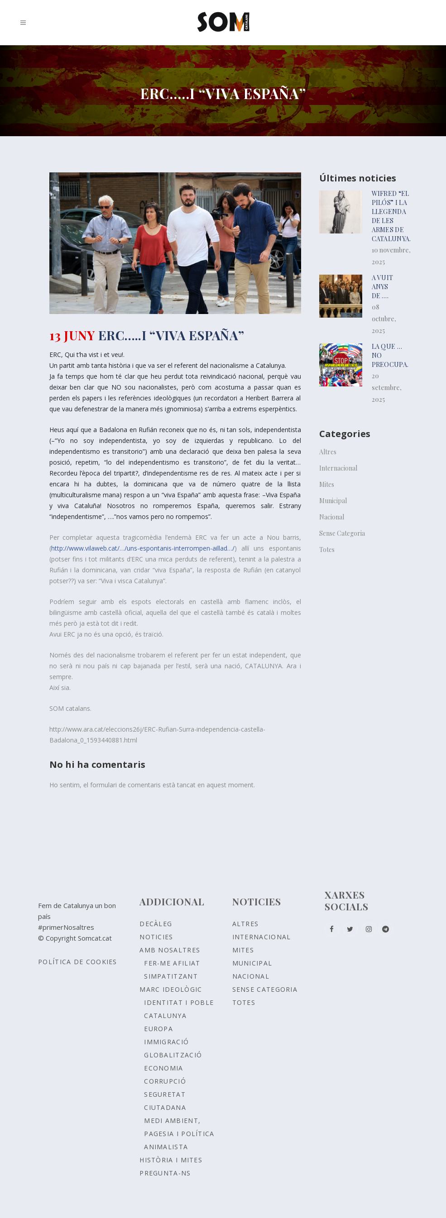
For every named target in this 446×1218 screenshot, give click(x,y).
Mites (326, 484)
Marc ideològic (170, 989)
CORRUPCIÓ (165, 1081)
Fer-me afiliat (172, 963)
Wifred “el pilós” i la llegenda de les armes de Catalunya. (391, 216)
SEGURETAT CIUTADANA (165, 1101)
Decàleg (155, 923)
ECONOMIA (163, 1068)
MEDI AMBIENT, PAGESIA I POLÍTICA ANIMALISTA (179, 1133)
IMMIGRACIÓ (166, 1041)
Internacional (338, 468)
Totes (327, 549)
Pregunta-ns (165, 1173)
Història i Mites (170, 1160)
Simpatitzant (171, 976)
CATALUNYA (165, 1015)
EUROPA (158, 1028)
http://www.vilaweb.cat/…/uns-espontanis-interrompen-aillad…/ (143, 548)
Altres (327, 451)
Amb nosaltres (169, 950)
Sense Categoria (342, 533)
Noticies (156, 937)
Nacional (331, 517)
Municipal (333, 500)
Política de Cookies (77, 961)
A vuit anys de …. (382, 286)
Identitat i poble (179, 1002)
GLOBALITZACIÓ (173, 1055)
